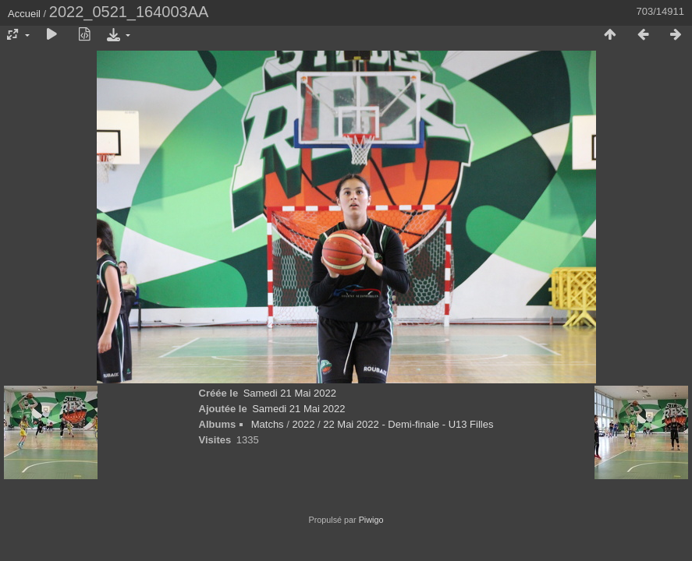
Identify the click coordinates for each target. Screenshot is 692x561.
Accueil (24, 13)
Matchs (267, 424)
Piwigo (371, 519)
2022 (303, 424)
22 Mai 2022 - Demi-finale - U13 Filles (408, 424)
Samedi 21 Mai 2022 (289, 393)
